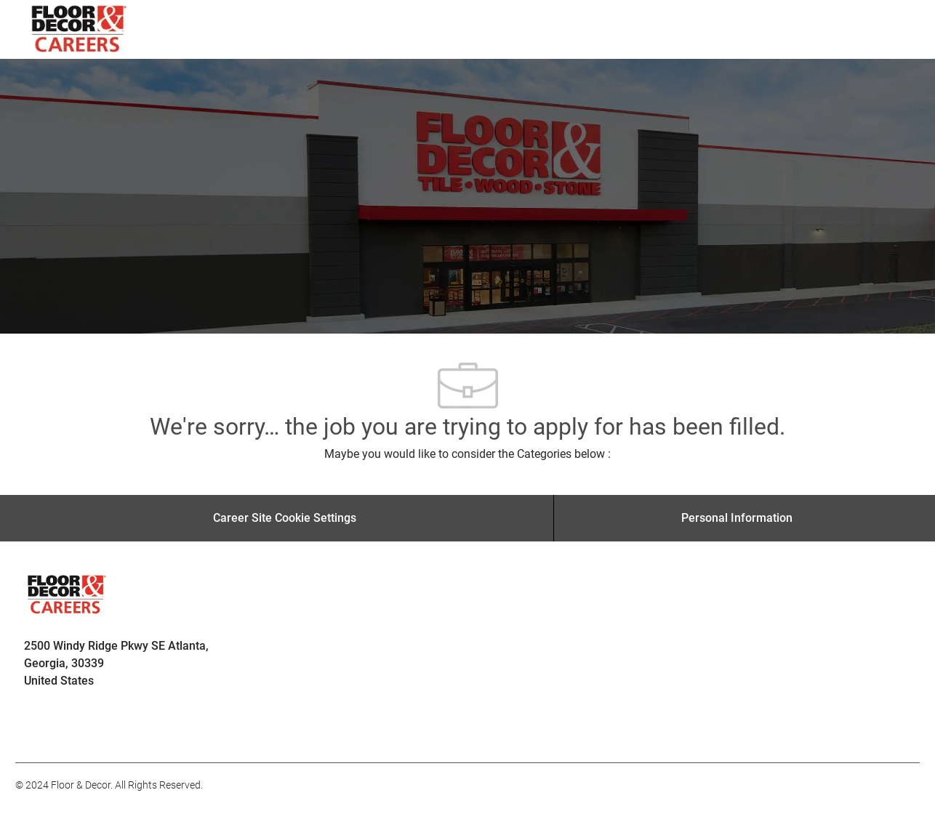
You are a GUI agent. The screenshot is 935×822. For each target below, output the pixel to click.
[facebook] (32, 730)
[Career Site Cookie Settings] (284, 518)
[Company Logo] (79, 29)
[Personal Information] (737, 518)
